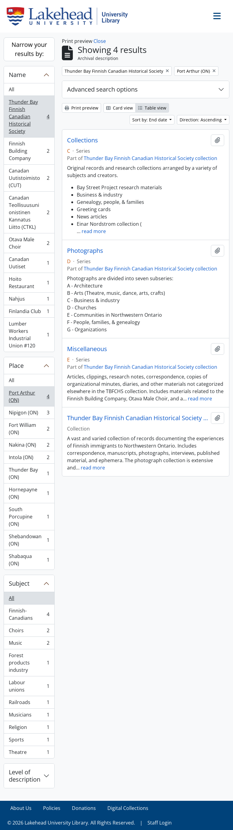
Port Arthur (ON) (28, 396)
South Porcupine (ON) (28, 516)
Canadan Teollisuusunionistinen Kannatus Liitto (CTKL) (28, 212)
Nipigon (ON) (28, 414)
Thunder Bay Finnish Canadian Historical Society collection (150, 158)
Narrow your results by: (29, 49)
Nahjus (28, 300)
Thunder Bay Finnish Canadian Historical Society (28, 116)
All (11, 89)
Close (99, 41)
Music (28, 644)
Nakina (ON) (28, 446)
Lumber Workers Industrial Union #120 (28, 334)
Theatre (28, 753)
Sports (28, 741)
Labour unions (28, 686)
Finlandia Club (28, 313)
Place (16, 365)
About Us (21, 808)
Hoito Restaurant (28, 283)
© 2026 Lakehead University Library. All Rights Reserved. (71, 822)
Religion (28, 729)
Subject (19, 583)
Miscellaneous (87, 349)
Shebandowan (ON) (28, 540)
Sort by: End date (150, 120)
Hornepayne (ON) (28, 493)
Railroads (28, 704)
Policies (51, 808)
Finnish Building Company (28, 151)
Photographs (85, 250)
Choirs (28, 632)
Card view (119, 108)
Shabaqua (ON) (28, 560)
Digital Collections (127, 808)
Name (17, 75)
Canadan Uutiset (28, 263)
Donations (84, 808)
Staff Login (159, 822)
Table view (152, 108)
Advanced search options (102, 89)
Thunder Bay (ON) (28, 473)
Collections (82, 140)
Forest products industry (28, 662)
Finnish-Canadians (28, 614)
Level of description (24, 775)
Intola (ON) (28, 459)
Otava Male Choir (28, 243)
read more (94, 231)
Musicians (28, 716)
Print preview (81, 108)
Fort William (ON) (28, 429)
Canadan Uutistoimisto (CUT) (28, 178)
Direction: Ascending (201, 120)
